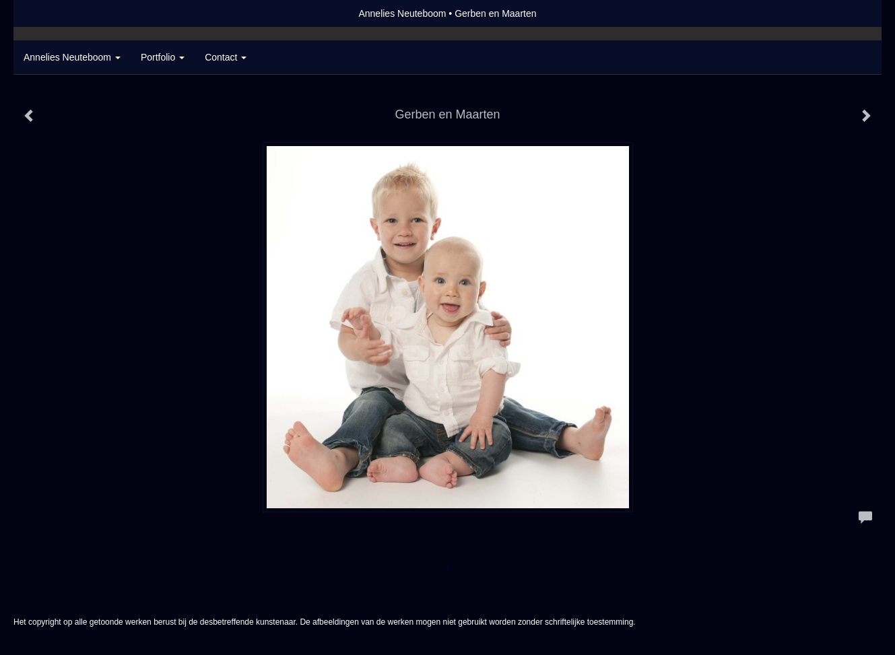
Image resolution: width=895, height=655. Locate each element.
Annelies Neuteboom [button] (72, 57)
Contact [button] (225, 57)
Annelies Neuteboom (402, 13)
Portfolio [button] (163, 57)
